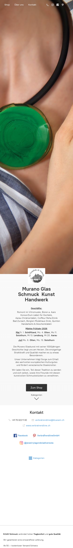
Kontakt (32, 4)
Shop (7, 4)
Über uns (19, 4)
